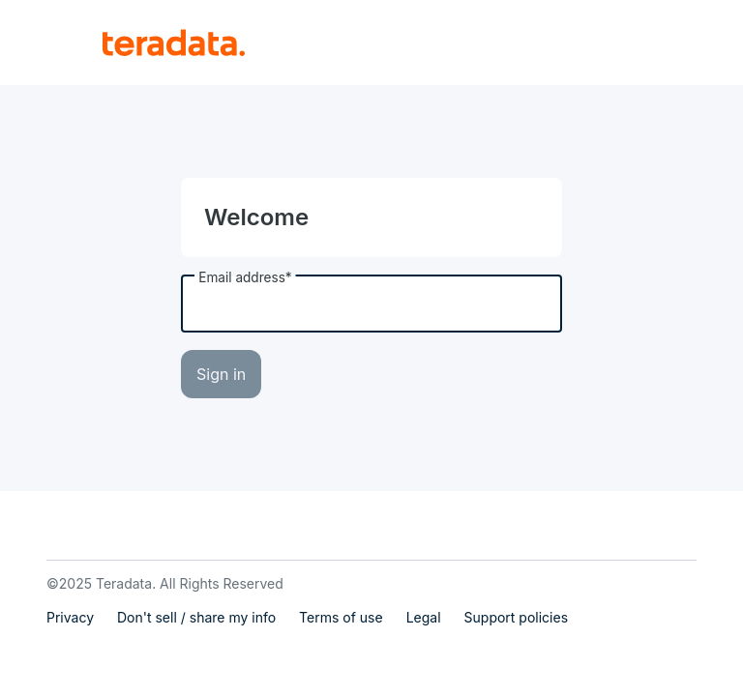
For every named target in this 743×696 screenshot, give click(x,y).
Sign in (221, 374)
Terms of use (341, 617)
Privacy (70, 617)
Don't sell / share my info (196, 617)
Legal (423, 617)
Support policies (516, 617)
